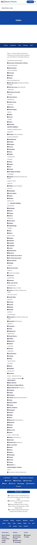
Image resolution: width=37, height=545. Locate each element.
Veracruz (10, 459)
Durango (10, 134)
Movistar (25, 45)
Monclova (10, 107)
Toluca (9, 151)
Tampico (10, 343)
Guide (4, 483)
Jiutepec (10, 223)
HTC (33, 523)
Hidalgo (10, 186)
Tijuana (9, 78)
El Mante (10, 338)
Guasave (10, 304)
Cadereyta (10, 240)
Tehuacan (10, 275)
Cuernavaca (11, 220)
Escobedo (10, 243)
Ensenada (10, 73)
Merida (9, 366)
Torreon (10, 117)
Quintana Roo (11, 442)
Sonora (9, 449)
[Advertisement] (18, 33)
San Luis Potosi (12, 445)
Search (31, 1)
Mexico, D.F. (11, 420)
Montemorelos (11, 250)
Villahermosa (11, 331)
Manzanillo (10, 124)
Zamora (10, 215)
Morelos (10, 425)
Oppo (9, 523)
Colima (9, 122)
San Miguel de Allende (13, 171)
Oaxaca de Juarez (12, 268)
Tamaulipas (11, 454)
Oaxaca (9, 432)
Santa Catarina (11, 260)
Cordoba (10, 356)
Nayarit (9, 427)
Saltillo (9, 114)
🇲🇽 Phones (6, 477)
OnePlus (18, 520)
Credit (15, 538)
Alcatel (15, 526)
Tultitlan (10, 154)
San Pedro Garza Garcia (14, 258)
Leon (9, 166)
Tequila (9, 196)
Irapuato (10, 164)
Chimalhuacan (11, 139)
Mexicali (10, 75)
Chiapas (10, 392)
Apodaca (10, 238)
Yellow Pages (27, 480)
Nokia (24, 523)
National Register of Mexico (14, 467)
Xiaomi (19, 523)
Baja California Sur (12, 387)
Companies (13, 45)
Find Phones (17, 535)
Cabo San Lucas (12, 83)
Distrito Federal (12, 402)
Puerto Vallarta (11, 193)
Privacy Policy (5, 538)
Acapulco (10, 176)
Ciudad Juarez (11, 102)
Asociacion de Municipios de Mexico (17, 63)
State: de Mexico (12, 407)
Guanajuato (11, 410)
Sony (14, 523)
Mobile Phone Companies (26, 477)
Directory (8, 480)
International (30, 483)
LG (29, 523)
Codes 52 (12, 483)
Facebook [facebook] (27, 535)
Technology (17, 542)
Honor (4, 523)
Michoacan (10, 422)
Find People (17, 537)
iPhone (12, 520)
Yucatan (10, 462)
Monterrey (10, 253)
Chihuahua (10, 395)
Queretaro (10, 280)
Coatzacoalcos (11, 353)
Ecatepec (10, 141)
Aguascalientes (12, 68)
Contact (4, 540)
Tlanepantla (11, 149)
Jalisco (9, 417)
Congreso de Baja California (15, 385)
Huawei (32, 520)
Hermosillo (10, 317)
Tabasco (10, 452)
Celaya (9, 161)
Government (17, 540)
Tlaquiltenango (11, 225)
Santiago (10, 263)
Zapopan (10, 198)
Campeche (10, 390)
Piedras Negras (12, 109)
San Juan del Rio (12, 283)
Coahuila (10, 397)
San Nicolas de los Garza (14, 255)
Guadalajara (11, 191)
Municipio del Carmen (13, 92)
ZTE (10, 526)
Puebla (9, 437)
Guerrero (10, 412)
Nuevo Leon (11, 430)
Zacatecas (10, 373)
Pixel (20, 526)
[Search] (28, 1)
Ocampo (10, 169)
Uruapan (10, 213)
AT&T (31, 45)
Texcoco (10, 146)
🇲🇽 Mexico (15, 477)
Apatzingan (10, 208)
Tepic (9, 230)
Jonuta (9, 328)
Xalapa (9, 358)
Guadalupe (10, 245)
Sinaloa (9, 447)
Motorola (25, 520)
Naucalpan (10, 144)
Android (26, 526)
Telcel (19, 45)
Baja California (11, 382)
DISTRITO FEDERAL (12, 127)
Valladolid (10, 368)
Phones (6, 45)
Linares (9, 248)
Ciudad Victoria (12, 336)
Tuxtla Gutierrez (12, 97)
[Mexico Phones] (35, 1)
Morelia (9, 210)
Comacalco (10, 326)
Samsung (5, 520)
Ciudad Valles (11, 297)
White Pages (17, 480)
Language (21, 483)
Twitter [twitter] (26, 537)
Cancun (10, 288)
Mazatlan (10, 307)
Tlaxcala (10, 348)
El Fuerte (10, 302)
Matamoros (10, 341)
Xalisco (9, 233)
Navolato (10, 309)
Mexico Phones (9, 2)
